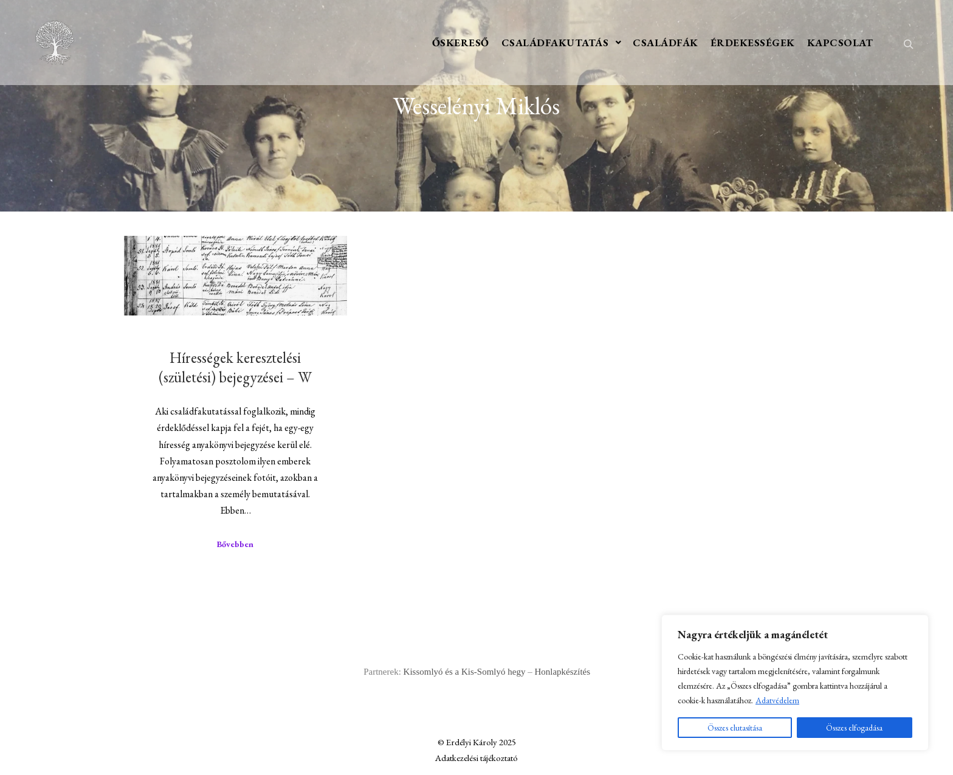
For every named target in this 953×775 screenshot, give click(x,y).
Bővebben (235, 544)
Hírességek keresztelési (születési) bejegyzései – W (235, 367)
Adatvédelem (777, 700)
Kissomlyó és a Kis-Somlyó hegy (465, 672)
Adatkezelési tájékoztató (476, 757)
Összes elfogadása (854, 727)
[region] (795, 683)
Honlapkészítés (562, 672)
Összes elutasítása (734, 727)
